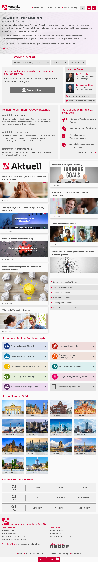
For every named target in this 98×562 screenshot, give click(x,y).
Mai (60, 487)
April (37, 487)
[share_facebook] (46, 559)
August (61, 497)
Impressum (75, 553)
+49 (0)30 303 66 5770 (64, 536)
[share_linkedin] (57, 559)
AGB (19, 553)
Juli (37, 497)
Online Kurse (37, 8)
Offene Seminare (53, 8)
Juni (84, 487)
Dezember (84, 508)
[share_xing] (40, 559)
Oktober (37, 508)
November (61, 508)
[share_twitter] (52, 559)
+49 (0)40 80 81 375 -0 (16, 536)
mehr (5, 48)
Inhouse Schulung (69, 8)
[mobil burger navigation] (82, 8)
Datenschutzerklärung (57, 553)
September (84, 497)
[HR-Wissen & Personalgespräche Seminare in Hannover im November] (89, 8)
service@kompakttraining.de (30, 544)
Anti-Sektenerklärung (34, 553)
